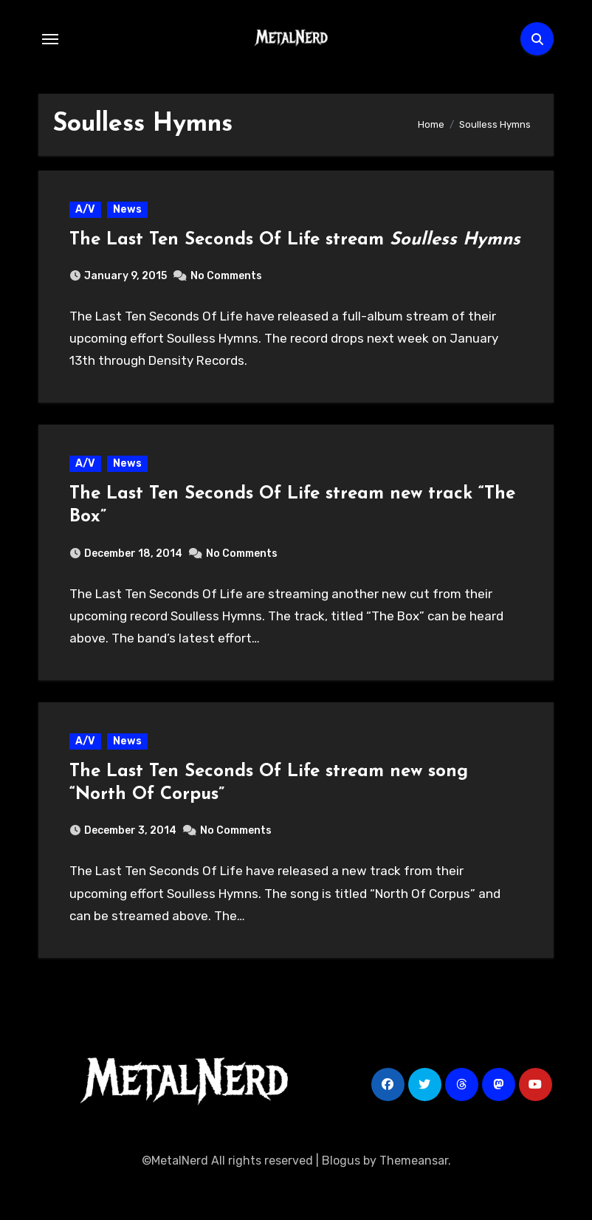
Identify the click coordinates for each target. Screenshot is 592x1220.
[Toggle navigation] (50, 39)
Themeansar (413, 1197)
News (129, 211)
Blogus (341, 1197)
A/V (87, 211)
